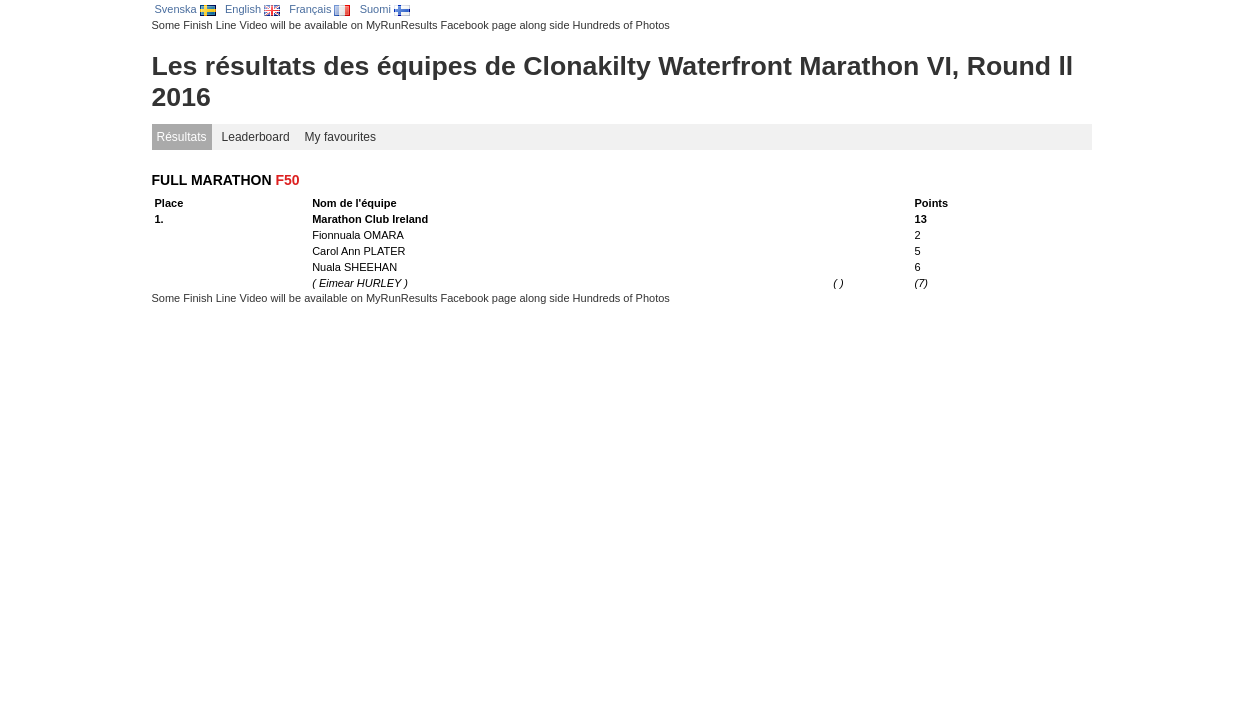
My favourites (340, 137)
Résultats (182, 137)
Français (319, 9)
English (252, 9)
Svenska (185, 9)
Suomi (385, 9)
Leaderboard (256, 137)
